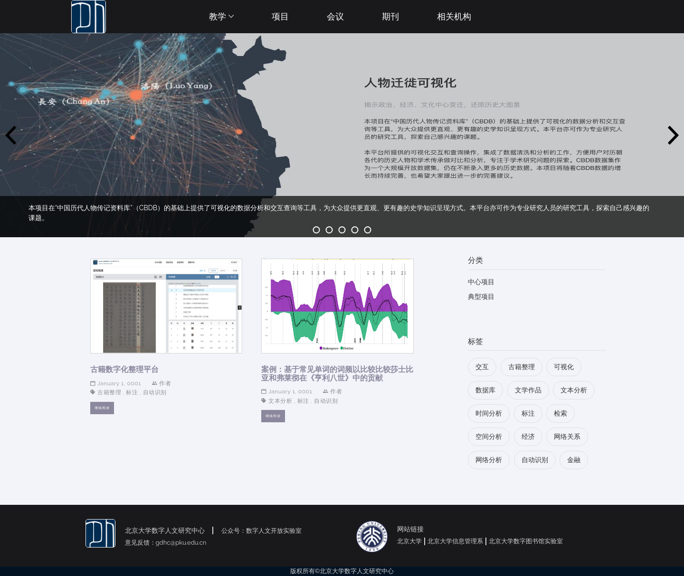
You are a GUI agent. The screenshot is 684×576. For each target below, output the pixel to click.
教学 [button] (221, 16)
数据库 (485, 390)
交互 (482, 367)
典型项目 (481, 296)
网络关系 (567, 436)
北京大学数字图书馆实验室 (526, 541)
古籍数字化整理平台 (124, 369)
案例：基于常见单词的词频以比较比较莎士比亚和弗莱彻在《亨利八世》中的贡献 (337, 373)
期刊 (390, 16)
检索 (560, 413)
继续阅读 (102, 408)
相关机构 (454, 16)
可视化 (564, 367)
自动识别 (155, 392)
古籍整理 (109, 392)
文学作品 (528, 390)
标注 (132, 392)
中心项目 (481, 282)
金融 (573, 460)
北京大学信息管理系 (455, 541)
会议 (335, 16)
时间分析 (488, 413)
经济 (528, 436)
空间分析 (488, 436)
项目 (280, 16)
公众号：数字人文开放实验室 (261, 530)
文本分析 (280, 401)
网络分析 (488, 460)
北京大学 (409, 541)
